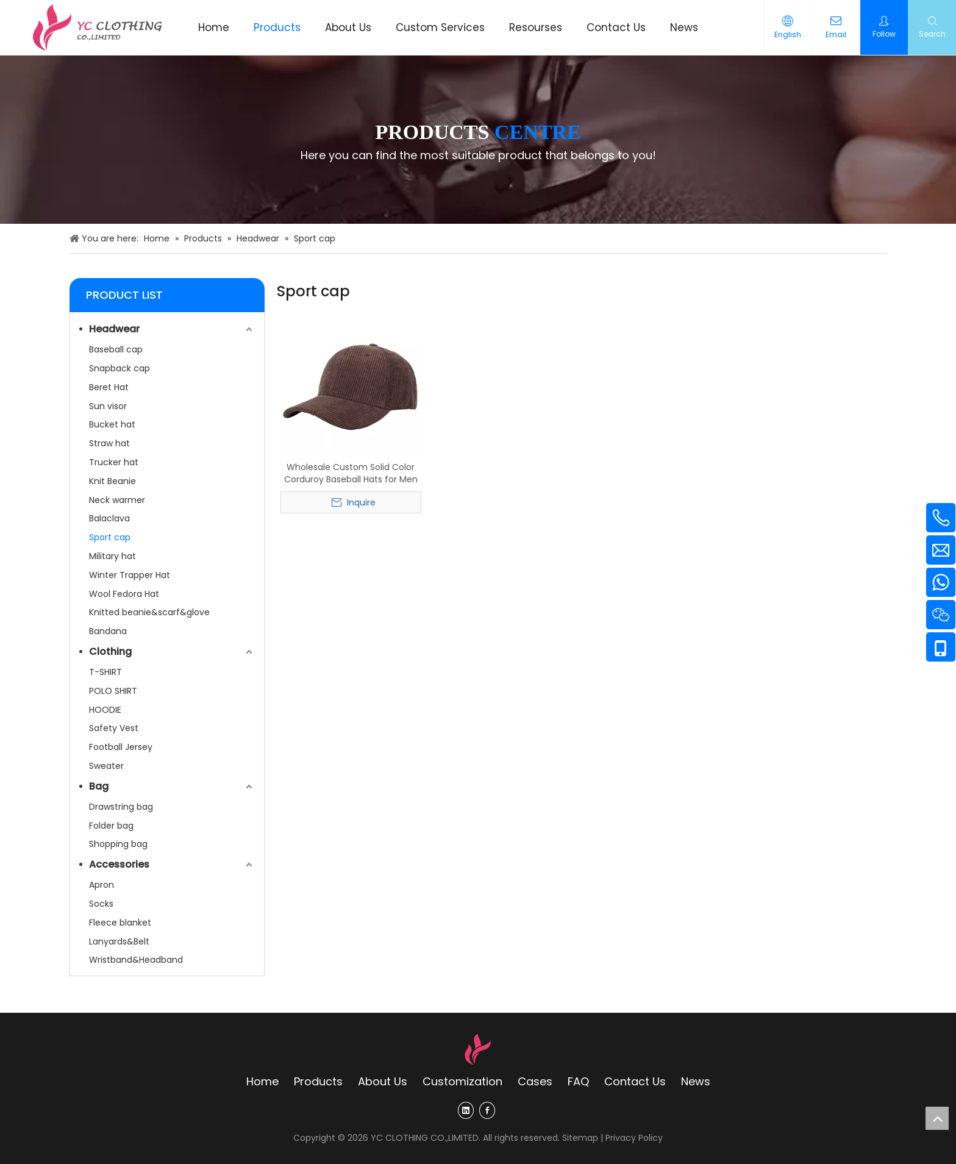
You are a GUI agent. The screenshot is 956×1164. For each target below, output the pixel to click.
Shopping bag (118, 844)
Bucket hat (112, 424)
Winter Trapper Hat (129, 575)
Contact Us (635, 1081)
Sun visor (108, 406)
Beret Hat (109, 387)
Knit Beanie (112, 481)
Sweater (106, 766)
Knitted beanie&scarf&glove (149, 612)
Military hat (112, 556)
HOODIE (105, 710)
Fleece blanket (120, 922)
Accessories (119, 864)
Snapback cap (119, 368)
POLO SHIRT (113, 691)
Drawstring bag (121, 807)
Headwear (114, 329)
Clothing (110, 651)
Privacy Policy (634, 1138)
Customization (462, 1081)
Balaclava (109, 518)
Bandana (108, 631)
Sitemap (580, 1138)
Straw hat (109, 443)
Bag (99, 786)
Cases (535, 1081)
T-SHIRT (105, 672)
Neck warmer (117, 500)
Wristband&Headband (136, 960)
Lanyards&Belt (119, 941)
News (695, 1081)
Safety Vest (113, 728)
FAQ (578, 1081)
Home (262, 1081)
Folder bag (111, 825)
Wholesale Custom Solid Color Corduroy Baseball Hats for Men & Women (351, 473)
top (937, 1118)
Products (318, 1081)
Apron (101, 885)
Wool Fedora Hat (124, 594)
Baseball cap (116, 349)
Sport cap (109, 537)
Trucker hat (113, 462)
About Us (382, 1081)
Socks (101, 904)
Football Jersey (120, 747)
